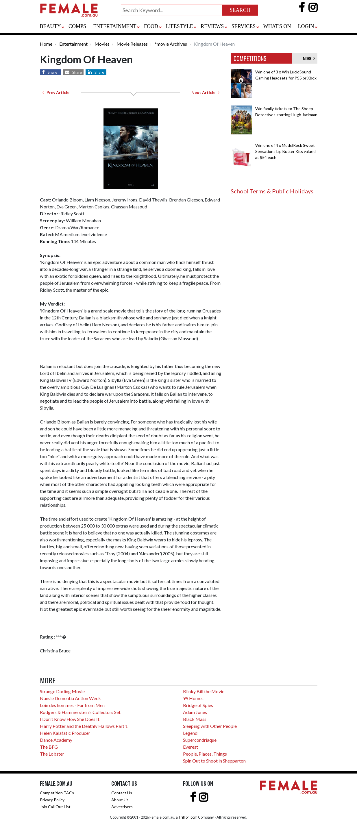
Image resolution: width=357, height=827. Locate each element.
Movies (102, 44)
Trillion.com (187, 817)
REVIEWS (212, 26)
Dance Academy (56, 740)
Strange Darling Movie (62, 691)
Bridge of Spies (198, 705)
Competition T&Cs (57, 792)
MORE (309, 58)
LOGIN (306, 26)
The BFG (49, 747)
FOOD (151, 26)
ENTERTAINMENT (114, 26)
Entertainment (73, 44)
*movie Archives (171, 44)
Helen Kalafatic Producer (65, 733)
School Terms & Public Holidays (272, 191)
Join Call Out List (55, 806)
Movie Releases (132, 44)
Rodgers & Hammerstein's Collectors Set (80, 712)
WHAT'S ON (277, 26)
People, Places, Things (205, 753)
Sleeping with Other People (210, 726)
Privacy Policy (52, 799)
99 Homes (193, 698)
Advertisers (122, 806)
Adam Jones (195, 712)
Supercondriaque (200, 740)
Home (46, 44)
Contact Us (121, 792)
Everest (190, 747)
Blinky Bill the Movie (203, 691)
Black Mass (194, 719)
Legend (190, 733)
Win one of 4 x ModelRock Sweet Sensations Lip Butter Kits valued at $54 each (285, 151)
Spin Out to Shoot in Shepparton (214, 760)
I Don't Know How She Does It (69, 719)
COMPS (77, 26)
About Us (120, 799)
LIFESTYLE (179, 26)
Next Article (205, 92)
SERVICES (244, 26)
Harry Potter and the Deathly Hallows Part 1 (84, 726)
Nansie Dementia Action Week (70, 698)
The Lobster (52, 753)
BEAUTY (50, 26)
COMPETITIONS (250, 58)
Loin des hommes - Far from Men (72, 705)
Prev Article (55, 92)
